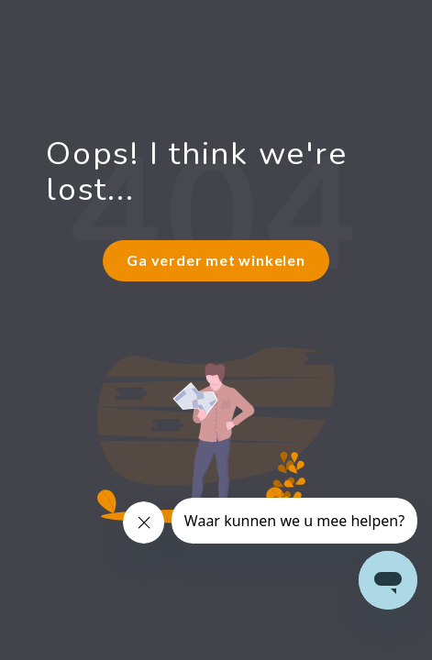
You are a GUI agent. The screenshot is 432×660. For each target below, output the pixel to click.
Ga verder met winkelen (216, 260)
